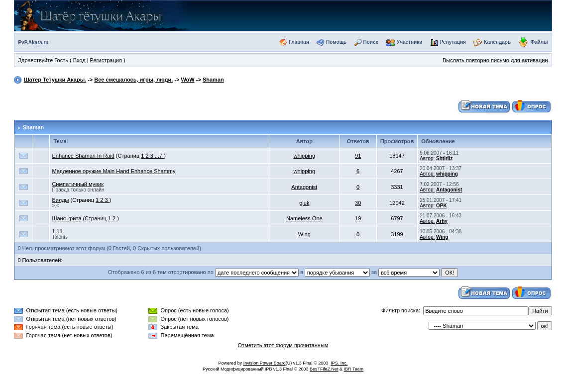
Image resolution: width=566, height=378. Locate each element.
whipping (304, 156)
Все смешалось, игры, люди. (133, 80)
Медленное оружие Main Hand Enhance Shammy (113, 171)
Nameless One (304, 218)
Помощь (336, 42)
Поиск (370, 42)
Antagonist (304, 187)
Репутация (453, 42)
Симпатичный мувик (78, 184)
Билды (60, 200)
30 (358, 203)
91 (358, 156)
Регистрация (106, 60)
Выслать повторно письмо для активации (495, 60)
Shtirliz (444, 158)
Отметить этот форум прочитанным (283, 345)
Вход (79, 60)
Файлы (539, 42)
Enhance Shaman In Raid (83, 156)
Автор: (427, 158)
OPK (441, 205)
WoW (187, 80)
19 (358, 218)
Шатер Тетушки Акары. (54, 80)
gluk (304, 203)
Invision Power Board (264, 363)
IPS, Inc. (339, 363)
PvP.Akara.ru (33, 42)
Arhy (442, 221)
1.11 (57, 231)
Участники (409, 42)
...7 (159, 156)
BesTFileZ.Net (324, 369)
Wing (304, 234)
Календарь (497, 42)
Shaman (213, 80)
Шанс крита (66, 218)
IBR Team (353, 369)
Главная (299, 42)
